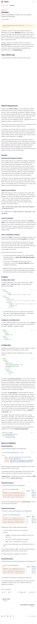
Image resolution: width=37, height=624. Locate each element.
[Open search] (31, 2)
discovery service (5, 44)
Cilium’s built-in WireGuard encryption (25, 257)
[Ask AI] (34, 290)
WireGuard (17, 32)
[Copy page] (5, 19)
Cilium (10, 237)
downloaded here (17, 50)
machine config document (21, 428)
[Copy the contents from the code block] (32, 290)
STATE (34, 476)
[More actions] (35, 2)
